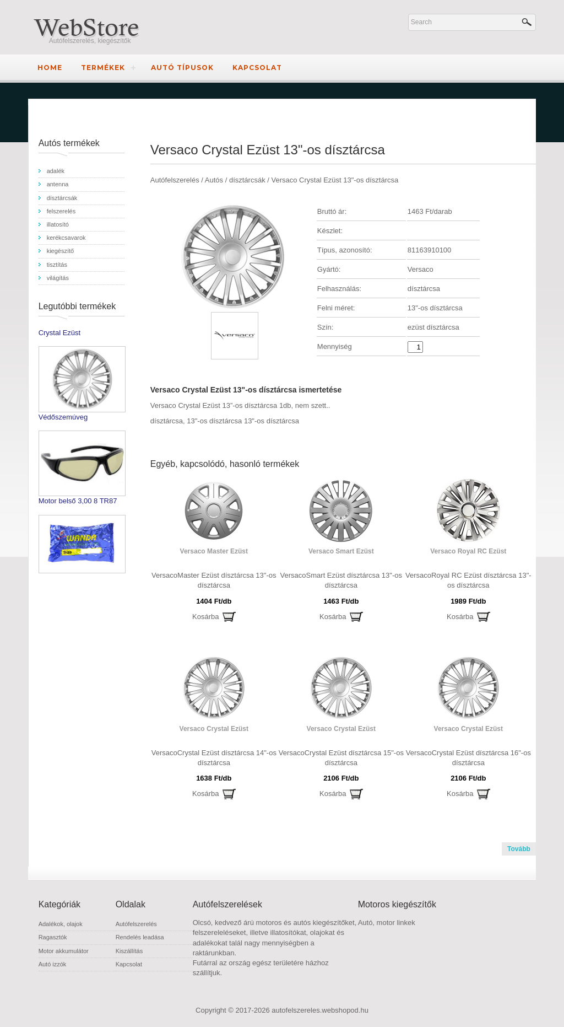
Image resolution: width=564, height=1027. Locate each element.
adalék (55, 171)
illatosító (58, 224)
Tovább (518, 849)
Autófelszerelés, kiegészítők (90, 41)
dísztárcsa (166, 421)
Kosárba (205, 616)
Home (49, 67)
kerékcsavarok (66, 237)
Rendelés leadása (140, 937)
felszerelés (61, 211)
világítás (58, 278)
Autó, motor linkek (386, 922)
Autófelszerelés (136, 924)
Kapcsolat (257, 67)
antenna (58, 184)
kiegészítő (60, 251)
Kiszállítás (129, 951)
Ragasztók (53, 937)
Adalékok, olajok (61, 924)
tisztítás (57, 264)
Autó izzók (53, 964)
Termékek (103, 67)
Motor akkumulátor (64, 951)
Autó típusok (182, 67)
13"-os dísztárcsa (214, 421)
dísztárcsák (62, 198)
